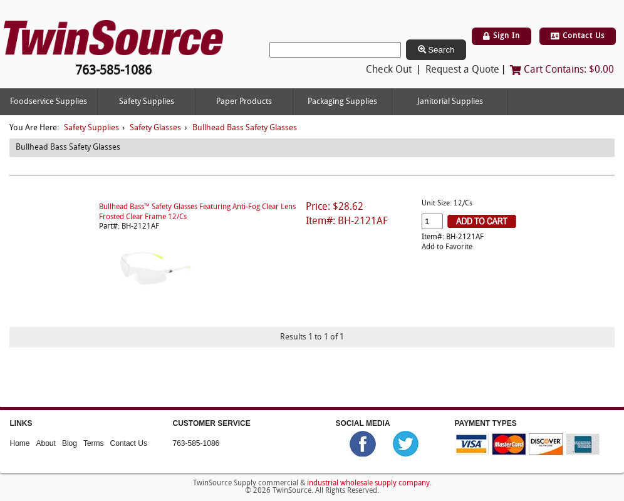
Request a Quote (462, 70)
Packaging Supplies (342, 102)
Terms (93, 443)
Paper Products (244, 102)
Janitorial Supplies (450, 102)
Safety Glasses (155, 128)
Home (20, 443)
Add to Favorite (447, 247)
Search (436, 49)
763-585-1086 (196, 443)
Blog (69, 443)
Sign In (501, 36)
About (46, 443)
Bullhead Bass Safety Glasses (244, 128)
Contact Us (578, 36)
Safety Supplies (146, 102)
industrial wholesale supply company (368, 483)
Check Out (389, 70)
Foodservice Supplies (48, 102)
